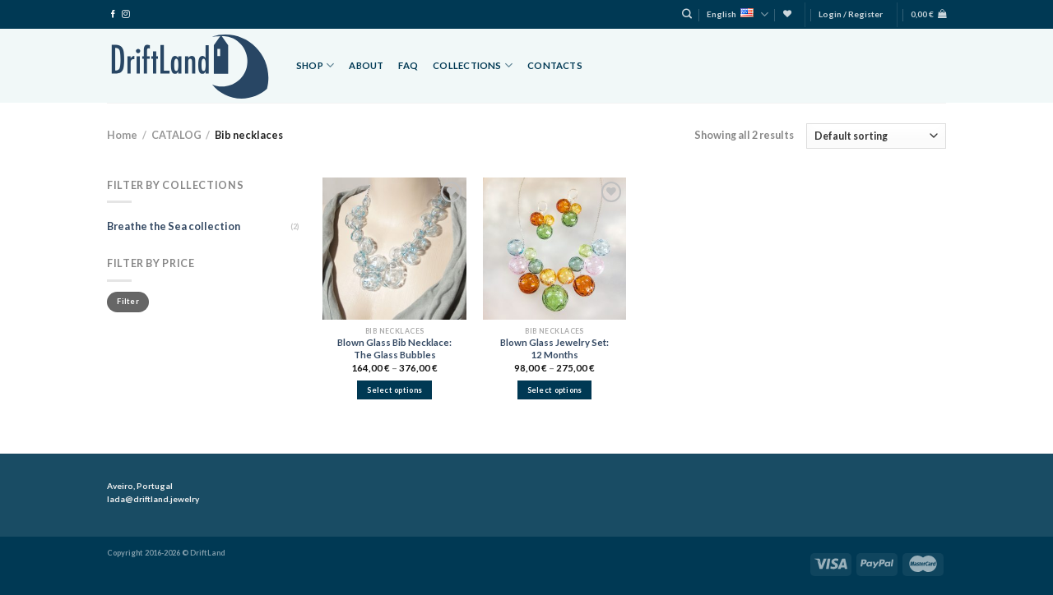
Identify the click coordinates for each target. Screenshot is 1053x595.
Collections (473, 65)
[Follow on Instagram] (125, 14)
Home (122, 135)
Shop (315, 65)
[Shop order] (876, 136)
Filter (128, 301)
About (366, 65)
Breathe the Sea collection (173, 226)
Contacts (554, 65)
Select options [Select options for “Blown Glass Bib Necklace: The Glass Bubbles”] (394, 389)
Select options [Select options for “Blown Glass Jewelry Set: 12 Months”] (554, 389)
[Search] (687, 14)
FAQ (408, 65)
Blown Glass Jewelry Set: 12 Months (554, 348)
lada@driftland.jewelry (153, 499)
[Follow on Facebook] (113, 14)
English (737, 14)
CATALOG (176, 135)
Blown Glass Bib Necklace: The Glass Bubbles (394, 348)
